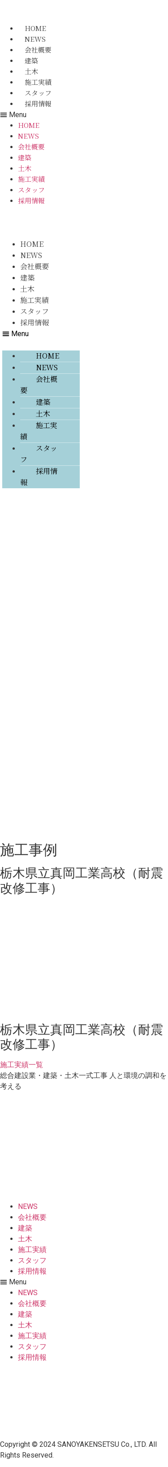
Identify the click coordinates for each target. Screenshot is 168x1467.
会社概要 (38, 49)
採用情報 (38, 103)
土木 (31, 71)
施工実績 (38, 82)
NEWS (35, 39)
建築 (31, 60)
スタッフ (38, 92)
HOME (35, 28)
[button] (37, 114)
